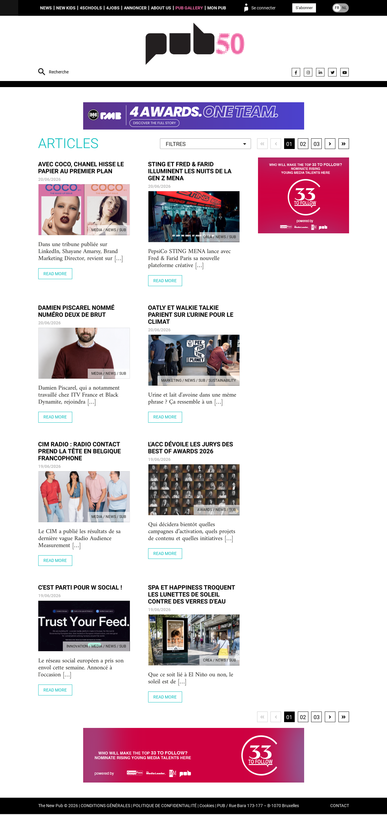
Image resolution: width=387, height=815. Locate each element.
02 (303, 144)
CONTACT (339, 807)
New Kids (66, 8)
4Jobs (113, 8)
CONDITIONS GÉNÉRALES (105, 807)
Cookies (206, 807)
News (46, 8)
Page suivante (330, 144)
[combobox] (204, 144)
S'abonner (304, 7)
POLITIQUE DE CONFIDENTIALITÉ (165, 807)
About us (161, 8)
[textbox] (205, 144)
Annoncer (135, 8)
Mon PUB (216, 8)
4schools (91, 8)
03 (316, 144)
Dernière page (343, 144)
